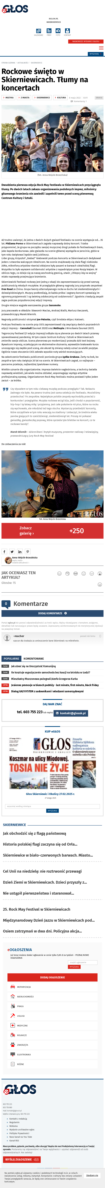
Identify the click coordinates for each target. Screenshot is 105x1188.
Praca (16, 1006)
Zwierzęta (18, 1044)
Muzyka (8, 97)
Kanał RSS (14, 1140)
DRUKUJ (100, 98)
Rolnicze (18, 1035)
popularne (11, 658)
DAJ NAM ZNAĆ (52, 704)
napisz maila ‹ (17, 560)
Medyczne (18, 1025)
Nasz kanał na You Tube (20, 1137)
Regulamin (14, 1122)
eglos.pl (53, 19)
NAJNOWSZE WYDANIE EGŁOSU (85, 41)
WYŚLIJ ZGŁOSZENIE (18, 1159)
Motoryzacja (20, 986)
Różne (16, 1064)
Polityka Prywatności (19, 1133)
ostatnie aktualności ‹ (20, 563)
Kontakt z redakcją (18, 1119)
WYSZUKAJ (52, 810)
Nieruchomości (21, 996)
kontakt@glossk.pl (71, 713)
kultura (60, 97)
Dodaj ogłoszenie (52, 977)
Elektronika (20, 1054)
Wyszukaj (96, 54)
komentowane (34, 658)
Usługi (17, 1015)
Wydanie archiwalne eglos (21, 1129)
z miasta (24, 97)
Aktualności (23, 63)
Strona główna (8, 63)
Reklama (13, 1126)
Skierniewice (54, 22)
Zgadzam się (93, 1175)
